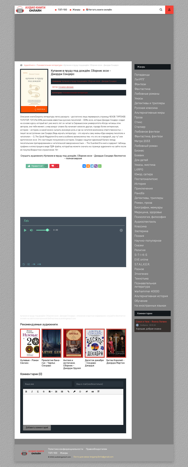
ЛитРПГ (139, 79)
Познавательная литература (75, 93)
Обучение (140, 301)
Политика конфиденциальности (65, 449)
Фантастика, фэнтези (148, 136)
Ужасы (138, 98)
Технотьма (141, 278)
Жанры (76, 9)
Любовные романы (146, 93)
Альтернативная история (151, 296)
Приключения (143, 188)
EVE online (141, 259)
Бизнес (139, 150)
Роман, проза (143, 202)
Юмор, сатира (143, 174)
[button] (26, 391)
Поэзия (139, 236)
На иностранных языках (150, 305)
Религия (139, 250)
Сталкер (139, 127)
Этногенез (141, 273)
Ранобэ (139, 193)
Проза (138, 117)
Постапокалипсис (146, 179)
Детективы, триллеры (148, 198)
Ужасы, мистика (144, 164)
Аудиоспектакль (145, 221)
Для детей (141, 160)
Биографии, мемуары (148, 207)
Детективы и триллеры (149, 103)
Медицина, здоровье (148, 212)
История (140, 183)
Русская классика (146, 108)
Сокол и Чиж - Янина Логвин (151, 321)
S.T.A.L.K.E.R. (142, 264)
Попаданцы (142, 74)
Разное (139, 269)
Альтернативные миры (149, 112)
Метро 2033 (142, 141)
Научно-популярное (147, 240)
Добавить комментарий (37, 427)
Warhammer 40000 (146, 291)
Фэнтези (140, 84)
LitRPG (138, 169)
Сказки (139, 245)
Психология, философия (150, 217)
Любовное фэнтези (147, 131)
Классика (140, 226)
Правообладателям (96, 449)
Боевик (139, 155)
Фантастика (142, 89)
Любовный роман (146, 145)
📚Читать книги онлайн (99, 9)
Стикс (138, 122)
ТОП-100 (62, 9)
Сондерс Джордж (66, 87)
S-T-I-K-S (140, 255)
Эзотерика (141, 231)
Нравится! (37, 166)
